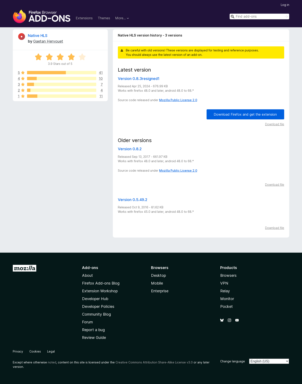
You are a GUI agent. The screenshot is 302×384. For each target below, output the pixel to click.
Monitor (227, 298)
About (87, 275)
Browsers (228, 275)
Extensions (84, 18)
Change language (232, 361)
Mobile (157, 283)
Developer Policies (98, 306)
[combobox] (259, 16)
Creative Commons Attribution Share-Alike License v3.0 (154, 362)
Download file (274, 124)
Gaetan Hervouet (48, 41)
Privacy (18, 351)
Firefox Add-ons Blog (101, 283)
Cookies (35, 351)
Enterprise (159, 291)
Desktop (158, 275)
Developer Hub (95, 298)
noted (52, 362)
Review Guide (94, 337)
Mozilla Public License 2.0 (178, 100)
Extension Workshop (100, 291)
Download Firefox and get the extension (245, 114)
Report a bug (93, 330)
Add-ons (90, 267)
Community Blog (96, 314)
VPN (224, 283)
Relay (225, 291)
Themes (104, 18)
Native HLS (37, 35)
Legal (51, 351)
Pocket (226, 306)
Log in (285, 5)
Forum (87, 322)
